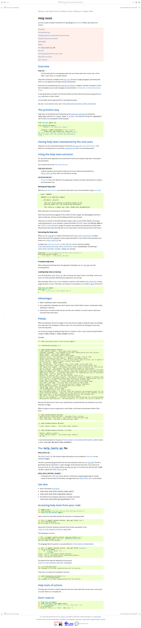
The (39, 48)
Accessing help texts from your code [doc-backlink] (59, 505)
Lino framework (70, 619)
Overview (41, 29)
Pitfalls (40, 45)
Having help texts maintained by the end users (53, 35)
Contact (63, 616)
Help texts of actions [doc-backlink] (50, 585)
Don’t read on (42, 60)
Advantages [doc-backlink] (45, 298)
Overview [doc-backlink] (43, 66)
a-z (8, 2)
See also (41, 51)
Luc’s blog (102, 619)
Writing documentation (70, 2)
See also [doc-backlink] (43, 484)
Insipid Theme (97, 616)
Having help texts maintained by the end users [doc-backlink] (65, 141)
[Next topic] (137, 314)
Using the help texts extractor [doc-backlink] (55, 154)
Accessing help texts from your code (50, 54)
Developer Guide (95, 619)
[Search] (1, 2)
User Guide (78, 619)
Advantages (42, 42)
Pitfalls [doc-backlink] (42, 318)
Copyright (43, 616)
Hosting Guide (85, 619)
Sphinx (89, 616)
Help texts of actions (45, 57)
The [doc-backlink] (40, 448)
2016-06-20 (55, 489)
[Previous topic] (4, 314)
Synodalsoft (62, 619)
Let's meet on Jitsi (81, 623)
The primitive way (44, 32)
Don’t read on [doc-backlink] (46, 597)
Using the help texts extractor (48, 38)
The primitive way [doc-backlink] (48, 109)
